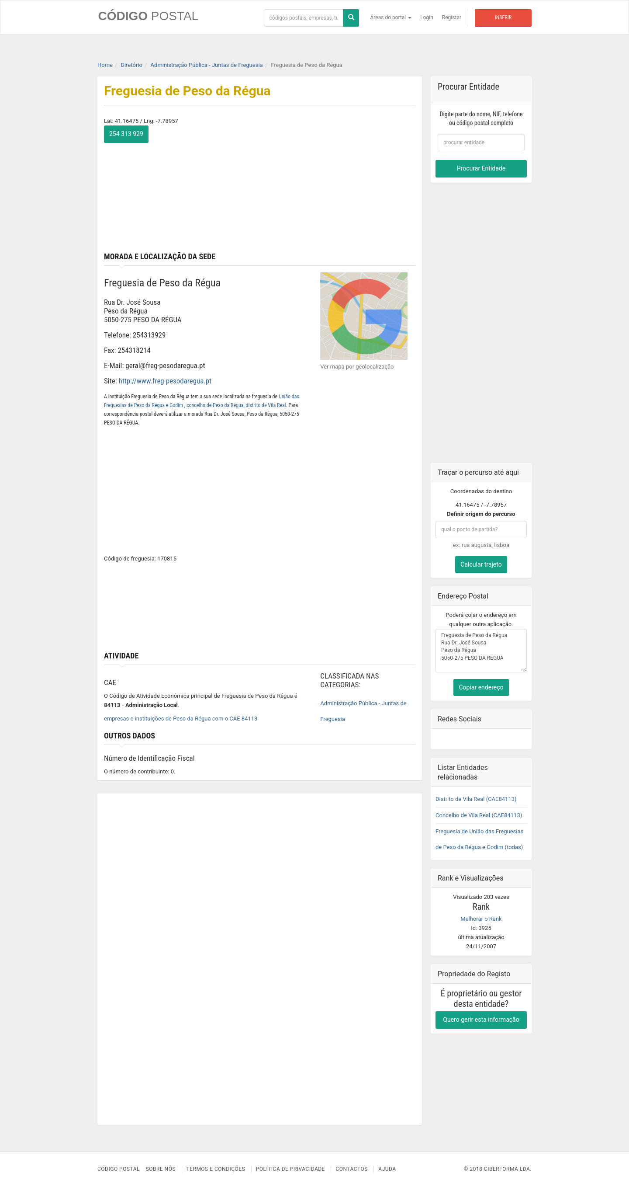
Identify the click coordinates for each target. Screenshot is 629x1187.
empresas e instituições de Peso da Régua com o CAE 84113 (180, 718)
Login (426, 17)
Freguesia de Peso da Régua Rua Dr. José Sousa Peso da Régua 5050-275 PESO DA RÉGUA (481, 650)
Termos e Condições (216, 1169)
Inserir (503, 17)
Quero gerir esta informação (481, 1019)
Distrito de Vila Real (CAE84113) (476, 798)
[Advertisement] (341, 186)
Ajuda (387, 1169)
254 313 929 (126, 133)
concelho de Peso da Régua (215, 405)
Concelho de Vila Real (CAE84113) (478, 814)
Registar (451, 17)
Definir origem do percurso (481, 513)
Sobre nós (161, 1169)
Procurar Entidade (481, 168)
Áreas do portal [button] (391, 17)
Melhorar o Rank (480, 918)
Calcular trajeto (480, 563)
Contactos (351, 1169)
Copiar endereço (481, 686)
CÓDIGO (147, 16)
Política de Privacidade (290, 1169)
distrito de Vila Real (266, 405)
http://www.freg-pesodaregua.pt (165, 380)
